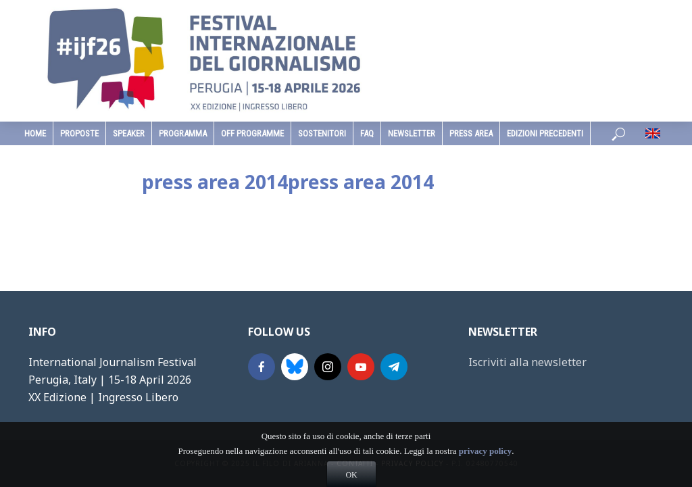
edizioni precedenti (545, 133)
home (35, 133)
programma (183, 133)
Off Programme (252, 133)
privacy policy (485, 470)
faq (367, 133)
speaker (129, 133)
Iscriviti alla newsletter (527, 362)
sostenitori (322, 133)
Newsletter (411, 133)
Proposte (79, 133)
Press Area (471, 133)
